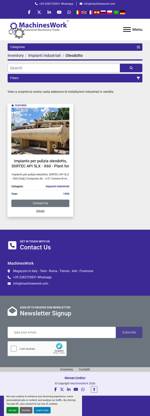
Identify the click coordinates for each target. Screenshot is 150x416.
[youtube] (59, 12)
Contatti (84, 369)
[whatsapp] (69, 12)
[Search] (64, 68)
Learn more (42, 410)
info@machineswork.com (99, 3)
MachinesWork (79, 383)
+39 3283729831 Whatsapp (56, 3)
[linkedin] (49, 12)
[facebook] (29, 12)
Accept (12, 410)
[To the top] (94, 389)
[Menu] (127, 29)
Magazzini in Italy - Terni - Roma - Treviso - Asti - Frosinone (53, 271)
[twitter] (39, 12)
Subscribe (129, 332)
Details (40, 210)
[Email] (62, 332)
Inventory (66, 369)
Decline (26, 410)
